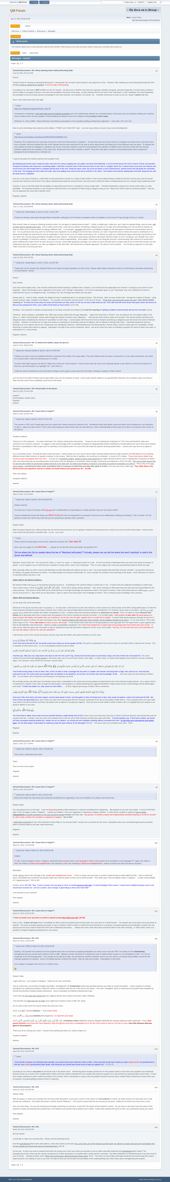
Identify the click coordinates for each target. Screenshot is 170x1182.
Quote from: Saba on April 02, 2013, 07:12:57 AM (34, 419)
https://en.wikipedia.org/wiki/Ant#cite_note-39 (32, 109)
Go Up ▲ (159, 1179)
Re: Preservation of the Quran (44, 389)
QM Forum (17, 10)
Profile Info (15, 36)
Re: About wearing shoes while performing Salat (52, 70)
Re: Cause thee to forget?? (43, 411)
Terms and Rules (149, 1179)
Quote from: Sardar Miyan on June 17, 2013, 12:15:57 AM (37, 263)
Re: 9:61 (35, 938)
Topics (24, 53)
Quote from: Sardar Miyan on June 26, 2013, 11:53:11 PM (37, 212)
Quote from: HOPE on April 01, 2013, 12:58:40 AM (34, 749)
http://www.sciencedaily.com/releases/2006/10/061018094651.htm (40, 137)
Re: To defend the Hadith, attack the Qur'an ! (50, 343)
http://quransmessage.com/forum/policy (146, 20)
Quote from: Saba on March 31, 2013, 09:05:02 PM (34, 850)
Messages (15, 53)
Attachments (34, 53)
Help (140, 1179)
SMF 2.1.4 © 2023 (14, 1179)
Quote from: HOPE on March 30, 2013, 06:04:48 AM (35, 946)
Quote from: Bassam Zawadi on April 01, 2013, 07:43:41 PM (38, 351)
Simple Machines (26, 1179)
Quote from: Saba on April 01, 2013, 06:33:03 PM (34, 499)
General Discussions (22, 70)
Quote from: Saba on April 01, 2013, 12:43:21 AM (34, 795)
